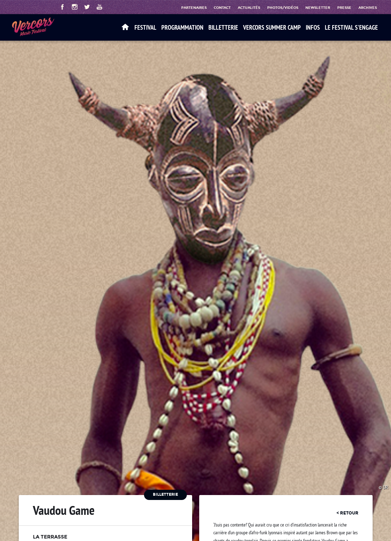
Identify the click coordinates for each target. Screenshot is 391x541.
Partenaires (194, 7)
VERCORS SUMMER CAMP (272, 27)
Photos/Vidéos (282, 7)
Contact (222, 7)
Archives (367, 7)
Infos (313, 27)
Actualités (249, 7)
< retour (347, 513)
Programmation (182, 27)
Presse (344, 7)
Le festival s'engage (351, 27)
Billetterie (223, 27)
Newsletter (317, 7)
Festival (145, 27)
